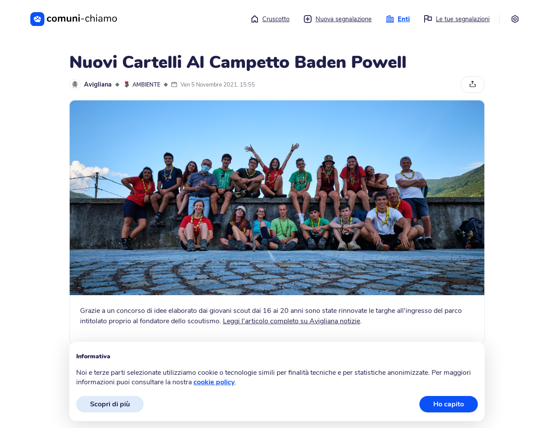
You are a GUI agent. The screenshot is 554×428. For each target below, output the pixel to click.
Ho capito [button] (448, 404)
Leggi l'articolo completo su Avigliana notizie (291, 321)
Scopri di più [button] (110, 404)
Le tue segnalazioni (457, 19)
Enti (398, 19)
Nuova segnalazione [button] (337, 19)
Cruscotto (270, 19)
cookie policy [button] (214, 382)
